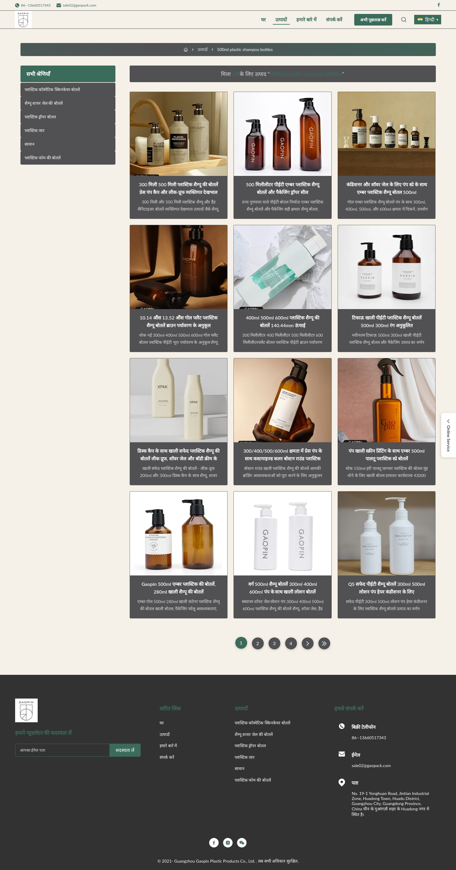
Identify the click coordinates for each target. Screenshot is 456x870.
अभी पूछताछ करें (373, 20)
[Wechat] (242, 842)
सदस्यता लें (125, 750)
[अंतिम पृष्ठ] (324, 643)
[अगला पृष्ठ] (308, 643)
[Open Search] (403, 19)
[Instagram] (228, 842)
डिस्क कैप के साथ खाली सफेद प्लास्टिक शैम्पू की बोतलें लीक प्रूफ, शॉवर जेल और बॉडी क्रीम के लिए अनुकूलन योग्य (178, 458)
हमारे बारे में (306, 19)
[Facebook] (214, 842)
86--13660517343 (369, 737)
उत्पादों (281, 19)
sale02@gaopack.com (79, 5)
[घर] (185, 49)
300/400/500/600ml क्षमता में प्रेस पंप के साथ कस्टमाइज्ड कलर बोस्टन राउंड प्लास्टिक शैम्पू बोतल (282, 458)
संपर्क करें (334, 19)
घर (263, 19)
